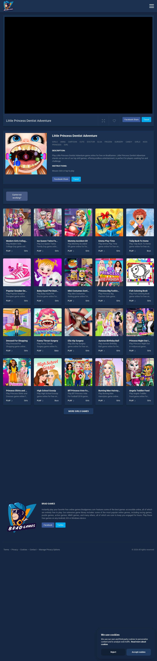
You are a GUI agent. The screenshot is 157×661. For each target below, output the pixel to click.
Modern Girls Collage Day (18, 241)
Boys (149, 251)
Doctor (91, 142)
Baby (56, 351)
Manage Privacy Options (49, 549)
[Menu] (151, 6)
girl (66, 145)
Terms (7, 549)
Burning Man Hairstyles (109, 390)
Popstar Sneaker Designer (19, 291)
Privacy (14, 549)
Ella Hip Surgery (75, 340)
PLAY (8, 251)
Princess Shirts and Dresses (19, 390)
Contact (33, 549)
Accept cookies (139, 652)
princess (56, 145)
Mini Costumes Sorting (79, 291)
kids (145, 142)
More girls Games (78, 411)
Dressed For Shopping (17, 340)
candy (129, 142)
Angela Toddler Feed (139, 390)
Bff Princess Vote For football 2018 (85, 390)
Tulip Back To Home (139, 241)
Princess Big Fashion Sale (111, 291)
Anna (62, 142)
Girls (55, 142)
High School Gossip (46, 390)
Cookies (24, 549)
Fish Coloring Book (138, 291)
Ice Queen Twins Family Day (50, 241)
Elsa (99, 142)
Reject (113, 652)
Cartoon (72, 142)
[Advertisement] (78, 454)
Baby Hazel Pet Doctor (48, 291)
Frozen (108, 142)
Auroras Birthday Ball (108, 340)
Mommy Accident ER (78, 241)
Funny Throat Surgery (47, 340)
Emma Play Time (106, 241)
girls (137, 142)
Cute (82, 142)
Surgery (119, 142)
